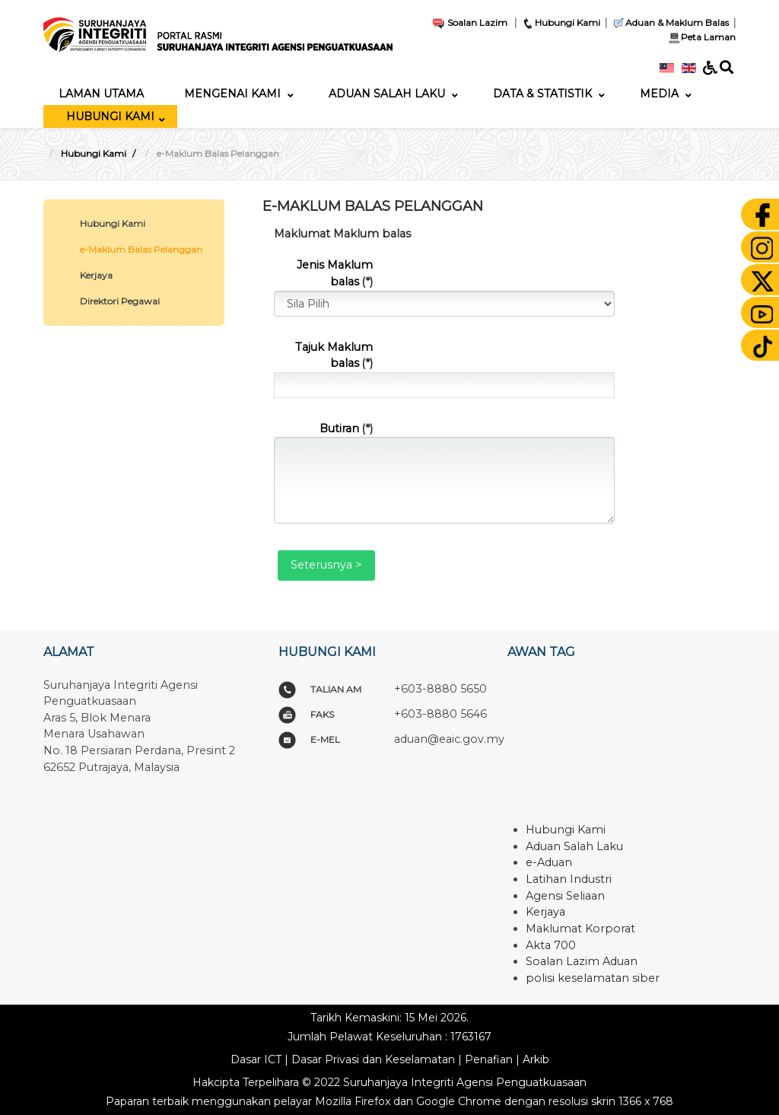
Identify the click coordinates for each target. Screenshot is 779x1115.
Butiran (346, 428)
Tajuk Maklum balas (334, 355)
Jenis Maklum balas (335, 273)
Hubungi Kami (560, 22)
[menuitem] (101, 93)
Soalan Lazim (469, 22)
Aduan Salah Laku (574, 846)
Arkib (536, 1059)
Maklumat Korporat (580, 928)
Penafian (489, 1059)
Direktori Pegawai (120, 301)
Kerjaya (96, 275)
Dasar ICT (256, 1059)
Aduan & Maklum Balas (670, 22)
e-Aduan (549, 862)
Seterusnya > (326, 565)
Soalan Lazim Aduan (582, 961)
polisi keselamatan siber (593, 978)
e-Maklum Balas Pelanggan (141, 249)
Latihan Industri (569, 879)
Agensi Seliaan (565, 896)
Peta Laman (700, 37)
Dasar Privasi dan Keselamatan (373, 1059)
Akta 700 (551, 945)
